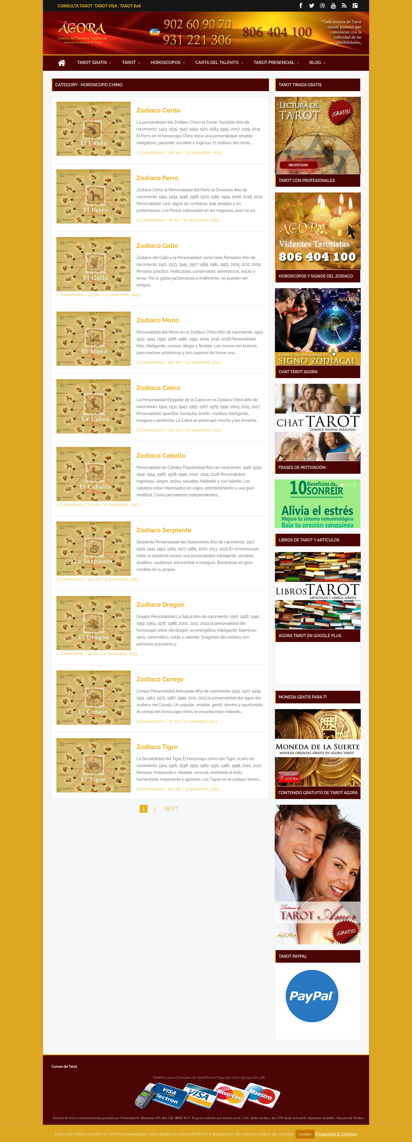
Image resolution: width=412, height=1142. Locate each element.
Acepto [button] (305, 1134)
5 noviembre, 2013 (121, 579)
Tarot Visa (105, 6)
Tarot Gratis (94, 62)
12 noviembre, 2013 (203, 152)
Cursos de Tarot (64, 1067)
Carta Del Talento (219, 62)
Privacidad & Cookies (336, 1134)
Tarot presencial (276, 62)
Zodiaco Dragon (160, 604)
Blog (317, 62)
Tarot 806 (130, 6)
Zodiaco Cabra (158, 388)
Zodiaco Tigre (157, 746)
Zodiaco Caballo (161, 455)
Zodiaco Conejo (159, 679)
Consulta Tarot (75, 6)
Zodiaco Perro (157, 178)
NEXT (171, 809)
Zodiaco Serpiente (164, 530)
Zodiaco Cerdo (158, 110)
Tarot (131, 62)
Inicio (62, 62)
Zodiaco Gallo (157, 245)
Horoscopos (168, 62)
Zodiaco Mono (157, 320)
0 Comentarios (150, 152)
